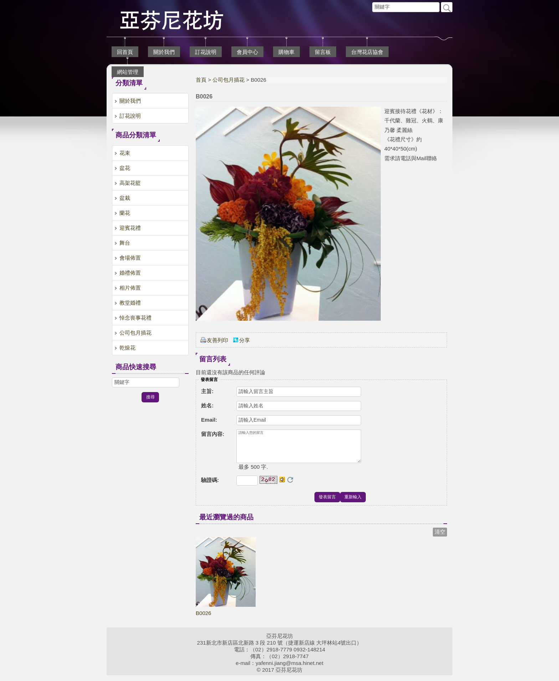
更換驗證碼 (290, 485)
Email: (209, 420)
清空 (440, 537)
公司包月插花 (228, 80)
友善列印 (217, 340)
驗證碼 (210, 486)
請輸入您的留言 (298, 449)
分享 (244, 340)
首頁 (201, 80)
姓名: (207, 405)
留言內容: (212, 434)
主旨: (207, 391)
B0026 (203, 619)
